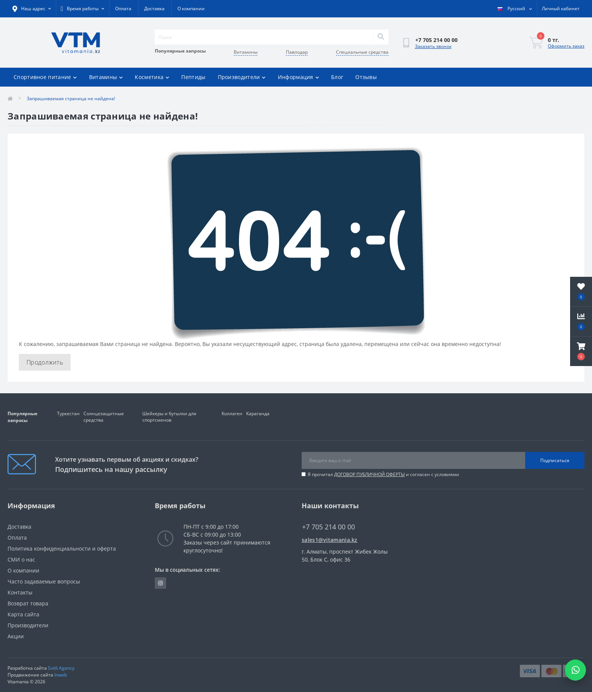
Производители (242, 77)
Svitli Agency (61, 668)
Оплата (123, 8)
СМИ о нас (21, 559)
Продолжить (44, 362)
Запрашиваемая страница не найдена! (71, 98)
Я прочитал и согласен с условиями (383, 474)
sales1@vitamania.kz (330, 539)
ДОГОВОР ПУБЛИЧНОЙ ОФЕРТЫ (369, 474)
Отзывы (366, 77)
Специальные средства (362, 52)
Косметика (152, 77)
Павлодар (297, 52)
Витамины (245, 52)
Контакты (20, 592)
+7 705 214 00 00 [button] (328, 527)
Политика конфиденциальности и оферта (62, 548)
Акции (16, 636)
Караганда (258, 413)
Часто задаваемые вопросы (44, 581)
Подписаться (554, 460)
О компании (191, 8)
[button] (581, 351)
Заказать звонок (433, 46)
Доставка (154, 8)
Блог (337, 77)
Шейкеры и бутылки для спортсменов (169, 416)
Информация (298, 77)
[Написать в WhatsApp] (575, 670)
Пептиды (193, 77)
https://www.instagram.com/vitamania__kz (160, 583)
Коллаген (232, 413)
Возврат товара (28, 603)
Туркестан (68, 413)
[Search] (380, 37)
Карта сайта (23, 614)
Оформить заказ (566, 46)
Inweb (60, 675)
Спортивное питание (45, 77)
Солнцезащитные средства (103, 416)
